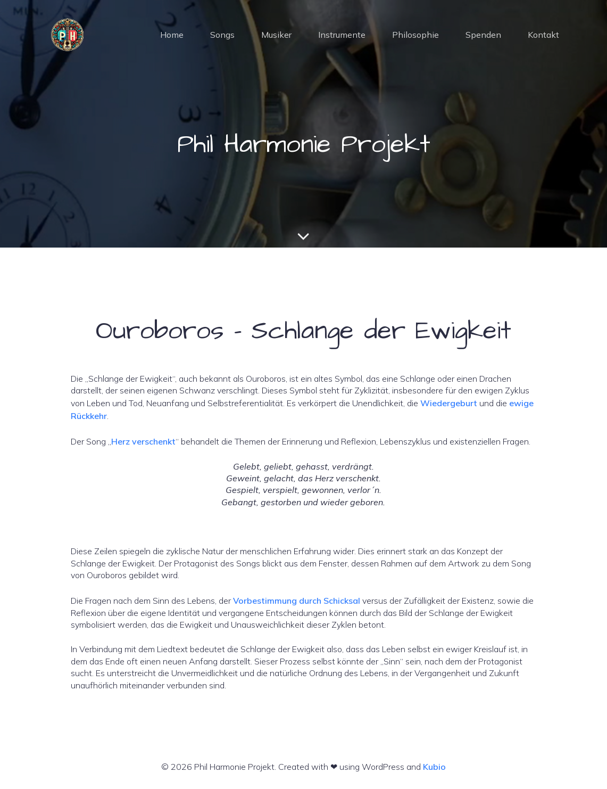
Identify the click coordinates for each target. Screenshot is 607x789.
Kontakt (543, 34)
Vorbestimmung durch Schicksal (296, 600)
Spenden (483, 34)
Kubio (434, 766)
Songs (222, 34)
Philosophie (415, 34)
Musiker (276, 34)
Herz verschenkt (143, 441)
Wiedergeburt (448, 403)
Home (172, 34)
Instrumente (341, 34)
